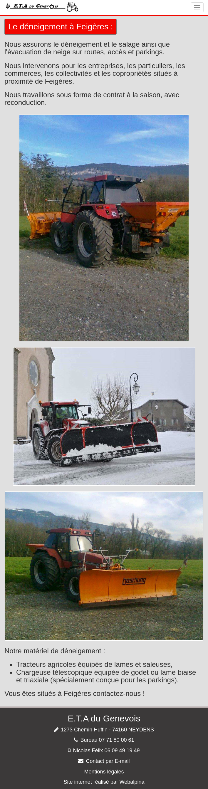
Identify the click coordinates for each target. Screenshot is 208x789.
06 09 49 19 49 (122, 750)
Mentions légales (104, 772)
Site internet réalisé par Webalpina (104, 782)
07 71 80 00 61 (116, 740)
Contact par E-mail (108, 761)
